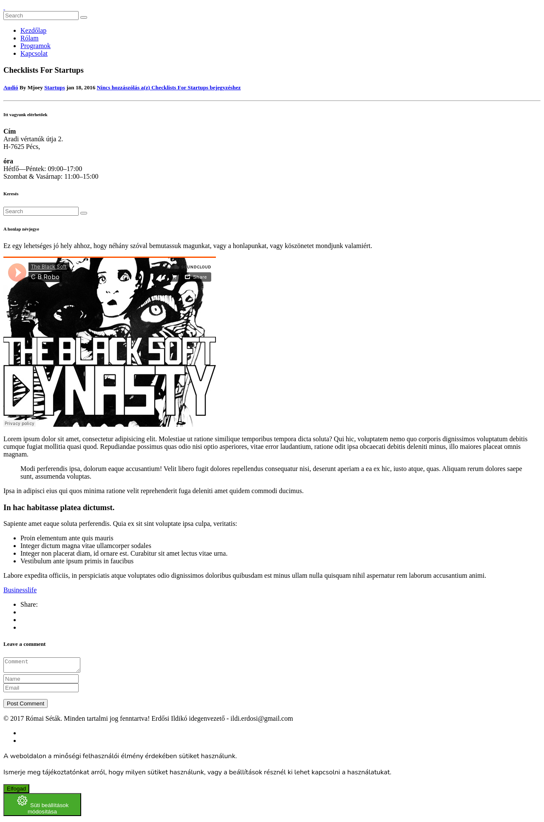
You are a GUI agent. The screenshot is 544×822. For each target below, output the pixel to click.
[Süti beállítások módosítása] (42, 807)
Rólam (29, 38)
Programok (35, 45)
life (32, 590)
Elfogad (16, 791)
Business (15, 590)
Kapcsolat (34, 53)
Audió (10, 87)
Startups (54, 87)
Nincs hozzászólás (169, 87)
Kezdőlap (33, 30)
